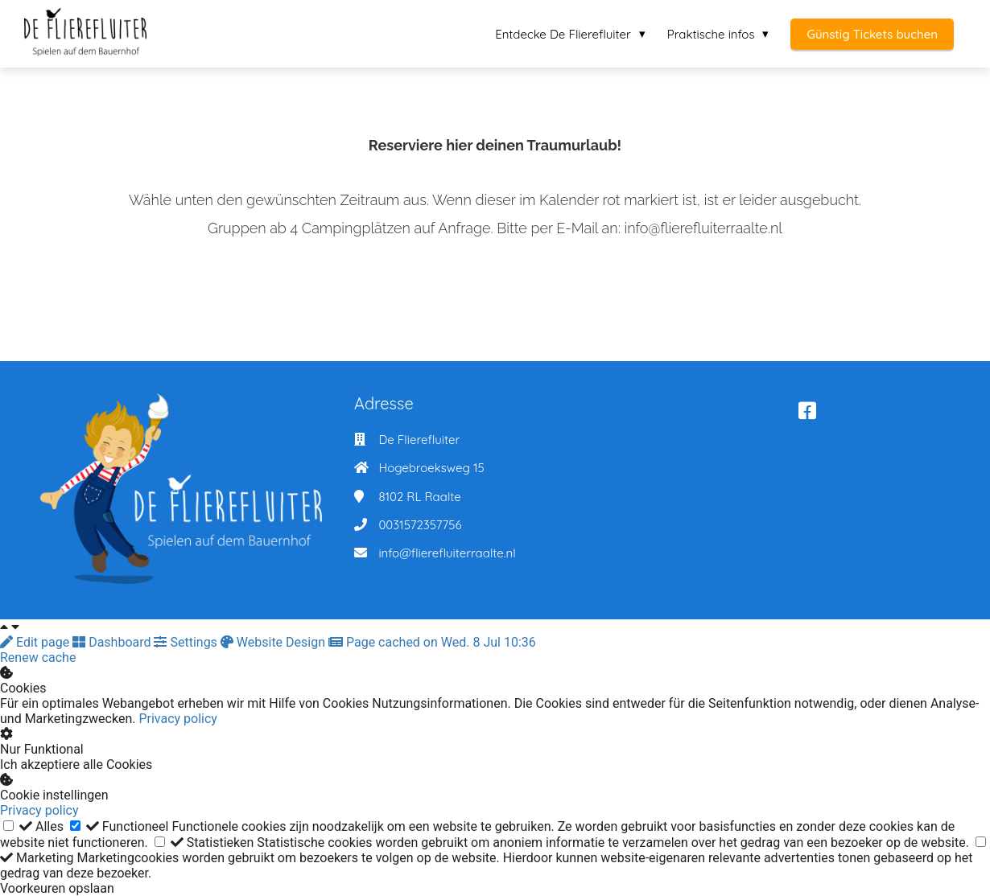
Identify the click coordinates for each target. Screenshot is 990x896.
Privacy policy (177, 718)
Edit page (36, 642)
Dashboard (113, 642)
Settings (187, 642)
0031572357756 (419, 524)
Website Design (274, 642)
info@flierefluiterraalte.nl (446, 553)
